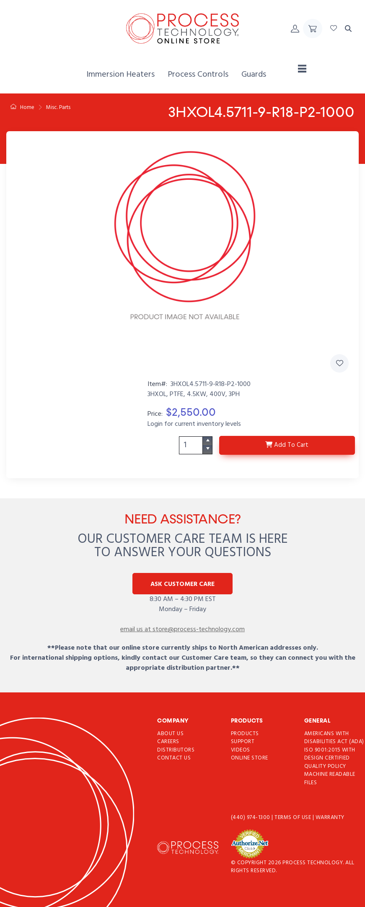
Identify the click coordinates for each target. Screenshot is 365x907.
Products (245, 733)
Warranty (330, 818)
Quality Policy (325, 766)
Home (22, 107)
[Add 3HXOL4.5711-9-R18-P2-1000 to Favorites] (339, 363)
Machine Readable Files (329, 779)
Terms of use (293, 818)
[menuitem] (120, 75)
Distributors (175, 750)
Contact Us (174, 758)
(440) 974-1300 (251, 818)
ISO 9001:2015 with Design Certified (329, 754)
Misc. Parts (58, 107)
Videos (240, 750)
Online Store (249, 758)
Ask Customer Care (182, 584)
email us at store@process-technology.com (182, 629)
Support (243, 742)
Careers (168, 742)
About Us (170, 733)
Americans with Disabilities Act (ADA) (334, 737)
